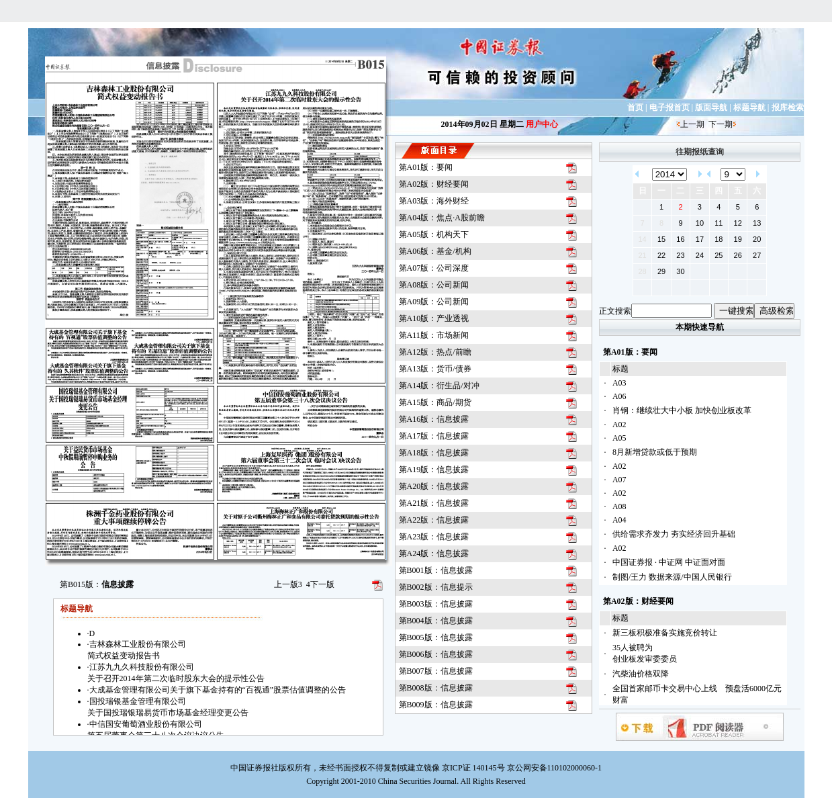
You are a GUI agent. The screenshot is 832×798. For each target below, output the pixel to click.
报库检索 (788, 107)
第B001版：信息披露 (436, 570)
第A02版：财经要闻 (434, 184)
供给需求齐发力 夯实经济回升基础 (673, 534)
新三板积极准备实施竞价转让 (664, 632)
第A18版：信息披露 (434, 452)
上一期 (692, 124)
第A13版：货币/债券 (435, 368)
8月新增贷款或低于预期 (654, 452)
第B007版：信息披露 (436, 671)
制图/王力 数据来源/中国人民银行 (672, 577)
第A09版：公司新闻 (434, 301)
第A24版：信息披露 (434, 553)
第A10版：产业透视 (434, 318)
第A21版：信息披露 (434, 503)
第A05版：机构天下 (434, 234)
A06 (619, 396)
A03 (619, 383)
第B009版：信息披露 (436, 704)
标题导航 (749, 107)
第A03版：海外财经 (434, 201)
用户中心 (542, 124)
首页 (635, 107)
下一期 (720, 124)
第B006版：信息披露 (436, 654)
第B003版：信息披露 (436, 604)
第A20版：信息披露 (434, 486)
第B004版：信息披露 (436, 620)
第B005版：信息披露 (436, 637)
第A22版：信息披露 (434, 520)
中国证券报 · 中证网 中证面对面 (668, 562)
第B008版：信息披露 (436, 688)
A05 (619, 438)
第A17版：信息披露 (434, 436)
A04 (619, 520)
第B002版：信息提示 (436, 587)
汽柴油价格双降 (640, 673)
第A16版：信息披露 (434, 419)
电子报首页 (669, 107)
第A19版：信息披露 (434, 469)
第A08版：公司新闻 (434, 285)
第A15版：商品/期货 (435, 402)
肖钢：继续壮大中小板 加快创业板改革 (681, 410)
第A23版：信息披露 (434, 536)
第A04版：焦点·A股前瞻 (442, 217)
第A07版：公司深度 (434, 268)
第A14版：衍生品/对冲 (439, 385)
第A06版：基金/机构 (435, 251)
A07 (619, 479)
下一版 (320, 584)
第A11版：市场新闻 (434, 335)
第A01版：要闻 (426, 167)
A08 (619, 506)
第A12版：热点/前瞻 (435, 352)
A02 (619, 424)
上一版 (288, 584)
